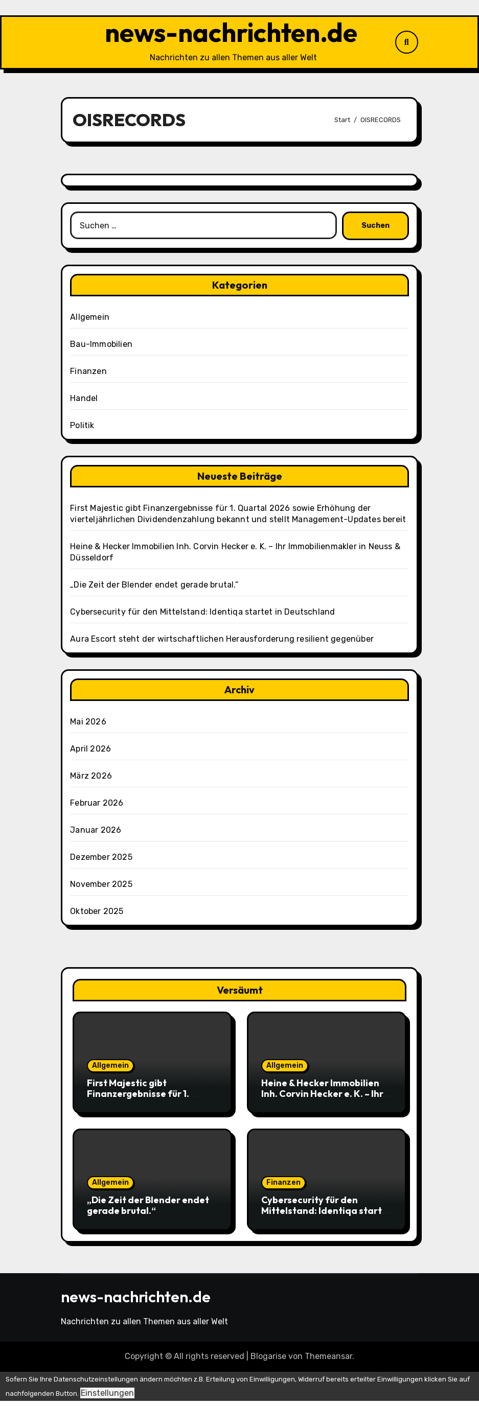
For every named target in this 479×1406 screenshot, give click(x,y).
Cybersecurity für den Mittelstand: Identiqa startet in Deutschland (202, 617)
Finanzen (88, 377)
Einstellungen (107, 1398)
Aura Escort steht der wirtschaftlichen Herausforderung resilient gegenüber (222, 644)
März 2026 (91, 781)
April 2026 (90, 754)
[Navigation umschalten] (64, 45)
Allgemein (89, 322)
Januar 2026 (95, 835)
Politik (82, 431)
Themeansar (328, 1362)
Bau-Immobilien (101, 350)
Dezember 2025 (101, 863)
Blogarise (268, 1362)
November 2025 (101, 890)
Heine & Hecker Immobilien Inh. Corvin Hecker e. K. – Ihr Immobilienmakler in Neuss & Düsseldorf (324, 1104)
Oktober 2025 (96, 917)
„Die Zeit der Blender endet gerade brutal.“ (154, 590)
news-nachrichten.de (231, 35)
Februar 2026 (96, 808)
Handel (84, 404)
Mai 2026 (88, 727)
